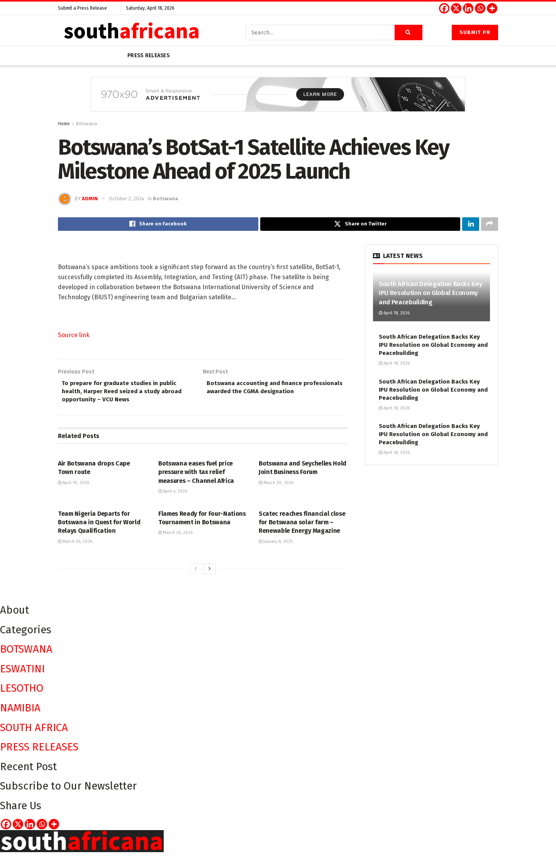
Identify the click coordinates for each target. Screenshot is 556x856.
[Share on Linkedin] (470, 224)
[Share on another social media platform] (489, 224)
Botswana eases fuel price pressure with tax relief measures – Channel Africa (196, 476)
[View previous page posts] (196, 572)
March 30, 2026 (276, 486)
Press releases (148, 55)
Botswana (86, 123)
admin (90, 198)
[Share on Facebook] (158, 224)
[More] (492, 8)
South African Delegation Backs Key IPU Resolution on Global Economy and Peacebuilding (430, 294)
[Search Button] (408, 32)
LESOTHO (22, 691)
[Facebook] (444, 8)
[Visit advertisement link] (278, 100)
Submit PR (474, 32)
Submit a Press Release (82, 8)
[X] (456, 8)
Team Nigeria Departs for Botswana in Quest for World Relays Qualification (99, 525)
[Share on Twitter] (360, 224)
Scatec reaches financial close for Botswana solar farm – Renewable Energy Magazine (302, 525)
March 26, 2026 (75, 544)
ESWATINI (22, 672)
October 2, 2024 (126, 198)
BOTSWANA (26, 652)
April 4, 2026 (172, 495)
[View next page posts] (209, 572)
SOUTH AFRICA (34, 731)
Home (64, 123)
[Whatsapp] (480, 8)
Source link (74, 336)
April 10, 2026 (73, 486)
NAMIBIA (20, 711)
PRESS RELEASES (39, 750)
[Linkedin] (468, 8)
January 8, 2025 (275, 544)
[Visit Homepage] (131, 32)
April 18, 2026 (394, 314)
